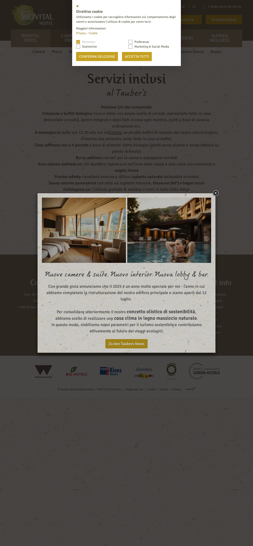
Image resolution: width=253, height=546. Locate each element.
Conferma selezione (97, 56)
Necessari (88, 42)
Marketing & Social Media (151, 47)
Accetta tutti (137, 56)
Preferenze (141, 42)
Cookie (93, 33)
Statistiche (89, 47)
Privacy (81, 33)
